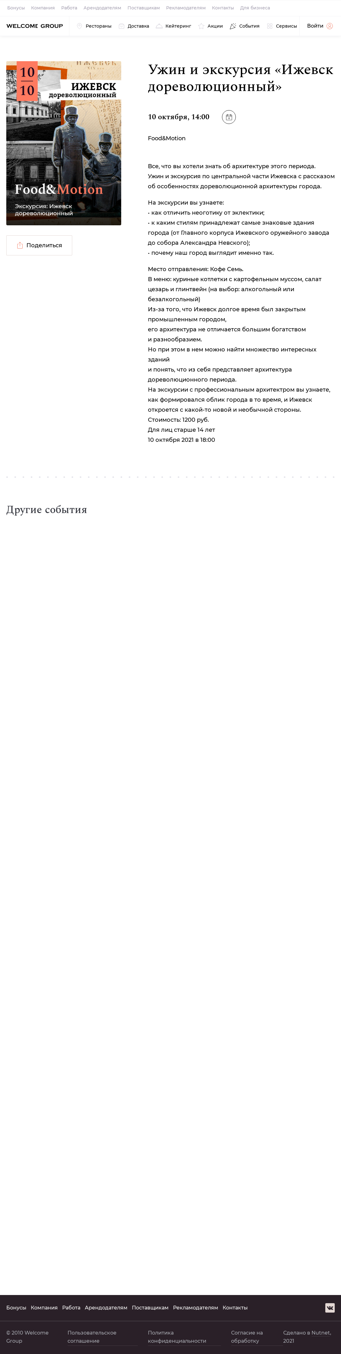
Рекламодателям (186, 8)
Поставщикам (143, 8)
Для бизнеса (255, 8)
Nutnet (320, 1333)
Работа (69, 8)
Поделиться (39, 245)
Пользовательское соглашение (92, 1337)
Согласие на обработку (247, 1337)
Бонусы (16, 8)
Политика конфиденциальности (177, 1337)
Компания (43, 8)
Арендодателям (102, 8)
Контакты (223, 8)
